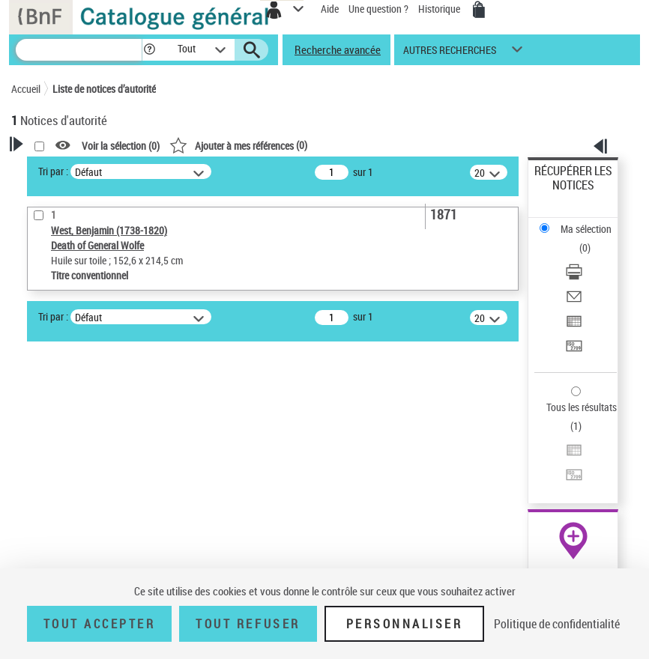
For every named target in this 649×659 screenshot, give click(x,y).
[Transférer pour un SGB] (574, 351)
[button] (149, 50)
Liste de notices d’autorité (104, 89)
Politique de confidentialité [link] (557, 624)
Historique (440, 8)
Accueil (25, 89)
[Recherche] (79, 50)
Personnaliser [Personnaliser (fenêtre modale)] (404, 624)
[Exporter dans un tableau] (574, 326)
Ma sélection (586, 229)
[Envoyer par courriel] (574, 301)
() (238, 145)
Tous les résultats (581, 407)
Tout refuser (248, 624)
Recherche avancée (338, 49)
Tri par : (53, 171)
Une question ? (378, 8)
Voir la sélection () (121, 146)
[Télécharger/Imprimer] (574, 277)
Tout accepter (99, 624)
